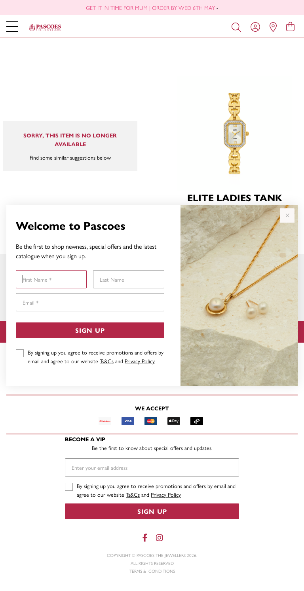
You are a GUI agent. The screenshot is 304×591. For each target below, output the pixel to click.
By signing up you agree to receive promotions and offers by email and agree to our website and (95, 356)
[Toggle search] (238, 26)
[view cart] (290, 26)
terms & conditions (152, 571)
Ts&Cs (107, 361)
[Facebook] (145, 538)
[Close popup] (287, 215)
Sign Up (90, 330)
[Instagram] (159, 538)
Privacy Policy (140, 361)
